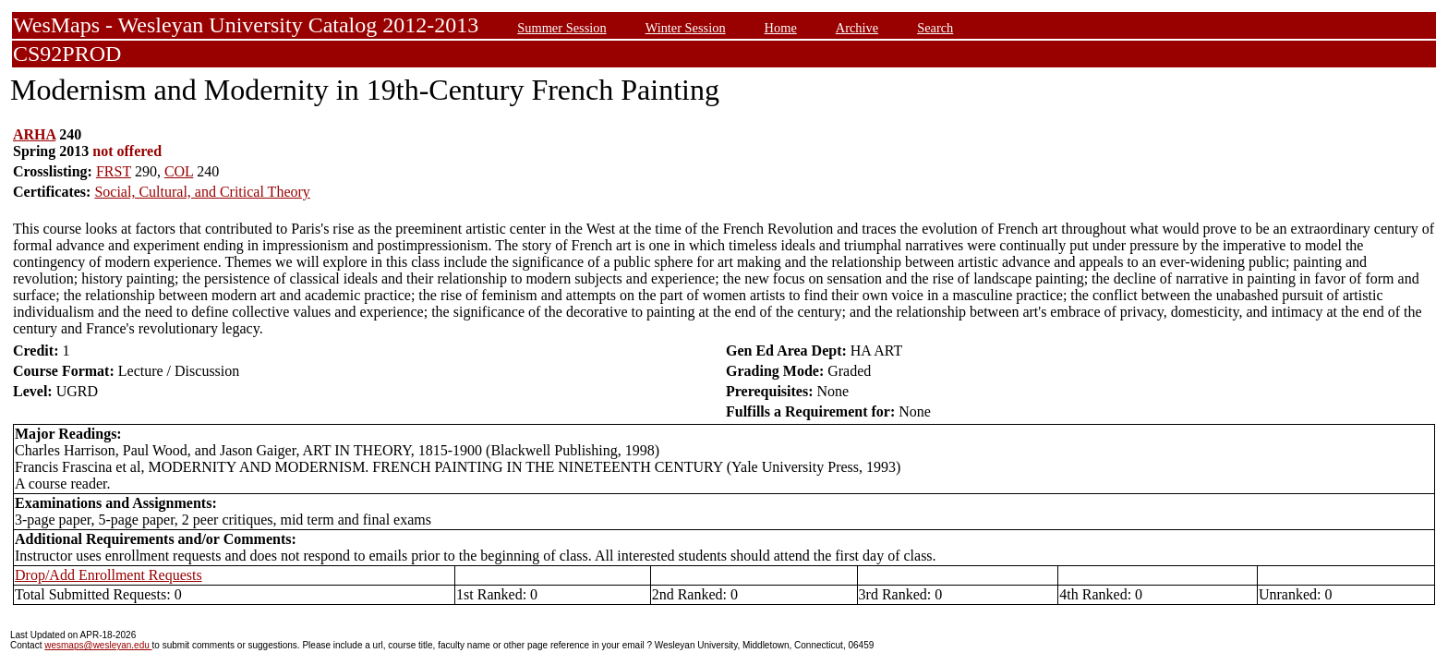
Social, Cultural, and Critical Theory (201, 192)
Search (935, 27)
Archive (857, 27)
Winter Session (686, 27)
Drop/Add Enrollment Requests (108, 575)
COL (178, 171)
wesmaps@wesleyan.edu (97, 645)
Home (781, 27)
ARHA (34, 134)
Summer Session (561, 27)
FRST (113, 171)
